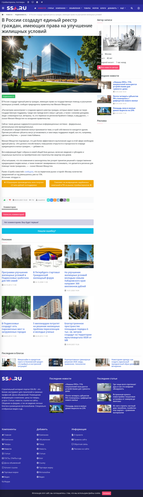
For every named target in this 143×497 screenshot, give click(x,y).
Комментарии (10, 207)
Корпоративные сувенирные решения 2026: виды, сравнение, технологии (77, 362)
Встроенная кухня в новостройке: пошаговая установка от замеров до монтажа (124, 397)
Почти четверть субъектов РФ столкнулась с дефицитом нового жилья (125, 98)
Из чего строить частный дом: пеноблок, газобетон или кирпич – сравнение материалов (124, 409)
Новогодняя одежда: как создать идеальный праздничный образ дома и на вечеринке (125, 363)
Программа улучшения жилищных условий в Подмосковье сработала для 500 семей (15, 276)
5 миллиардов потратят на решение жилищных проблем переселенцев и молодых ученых (46, 327)
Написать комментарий (13, 214)
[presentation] (6, 363)
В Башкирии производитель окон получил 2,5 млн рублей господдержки (23, 183)
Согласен (106, 493)
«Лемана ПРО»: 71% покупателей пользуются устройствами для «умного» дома (125, 85)
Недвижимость (8, 96)
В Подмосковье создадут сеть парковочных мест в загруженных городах (14, 327)
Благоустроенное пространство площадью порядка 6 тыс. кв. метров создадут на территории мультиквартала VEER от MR (78, 332)
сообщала (29, 171)
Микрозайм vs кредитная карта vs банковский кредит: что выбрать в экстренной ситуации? (30, 363)
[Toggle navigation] (138, 8)
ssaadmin (41, 200)
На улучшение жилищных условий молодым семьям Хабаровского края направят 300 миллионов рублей (75, 279)
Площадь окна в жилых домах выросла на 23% (124, 109)
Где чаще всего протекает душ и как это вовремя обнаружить (124, 386)
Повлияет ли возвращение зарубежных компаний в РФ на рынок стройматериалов (71, 183)
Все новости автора (108, 67)
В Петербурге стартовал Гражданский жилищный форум (46, 275)
